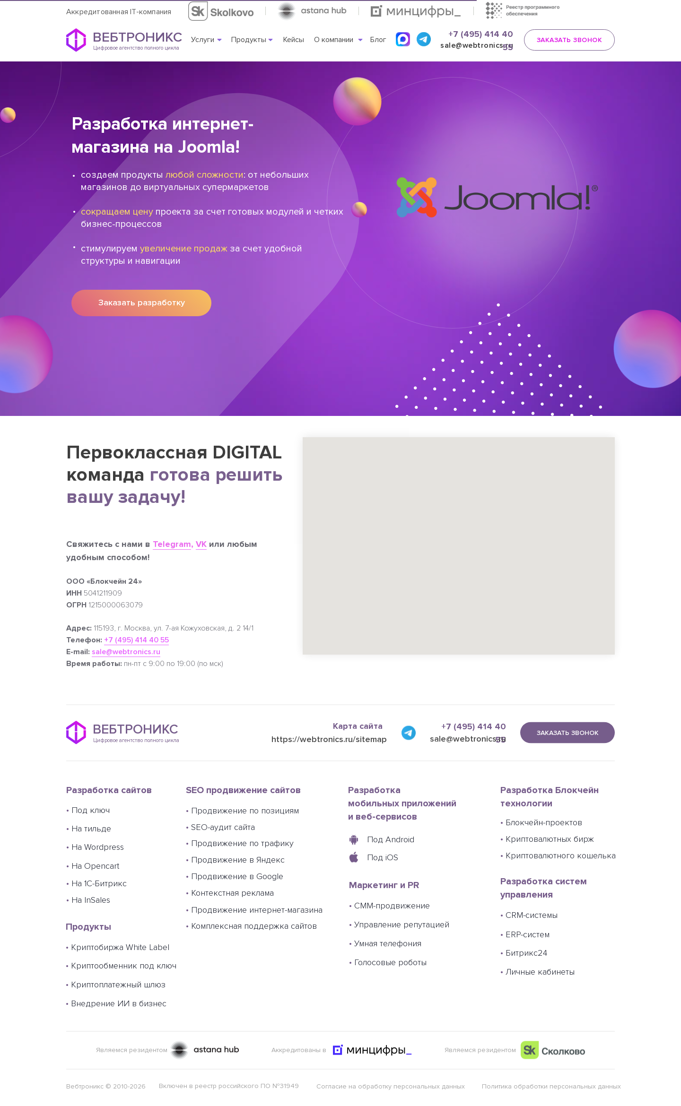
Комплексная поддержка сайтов (251, 942)
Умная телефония (385, 964)
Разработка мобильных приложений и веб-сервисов (402, 824)
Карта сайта (358, 742)
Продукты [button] (248, 39)
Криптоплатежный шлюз (116, 1000)
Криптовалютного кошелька (558, 876)
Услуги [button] (202, 39)
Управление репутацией (399, 945)
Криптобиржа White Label (117, 967)
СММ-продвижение (389, 926)
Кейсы (293, 39)
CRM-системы (529, 931)
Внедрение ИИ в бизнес (116, 1019)
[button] (270, 39)
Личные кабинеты (537, 988)
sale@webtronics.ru (468, 755)
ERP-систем (525, 955)
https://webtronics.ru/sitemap (329, 755)
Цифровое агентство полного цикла (136, 48)
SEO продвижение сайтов (243, 806)
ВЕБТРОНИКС (137, 37)
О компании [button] (333, 39)
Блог (378, 39)
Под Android (390, 855)
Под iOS (382, 873)
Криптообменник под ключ (121, 981)
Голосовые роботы (388, 982)
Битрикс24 (523, 969)
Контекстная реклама (230, 909)
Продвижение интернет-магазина (254, 930)
